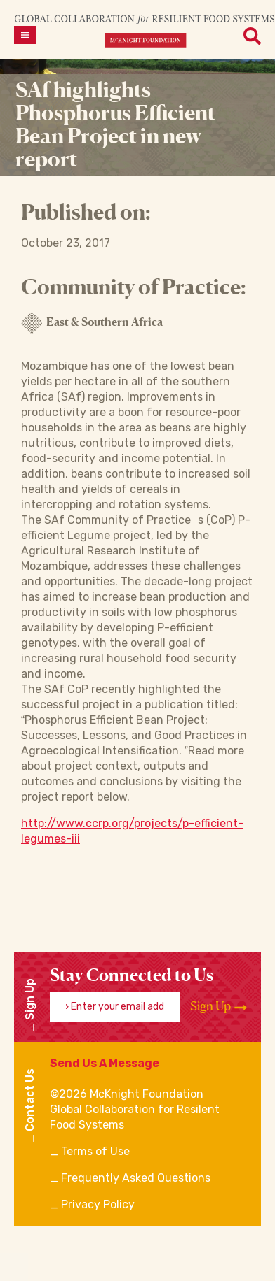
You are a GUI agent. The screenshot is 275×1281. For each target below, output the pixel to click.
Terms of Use (95, 1151)
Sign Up (218, 1006)
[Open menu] (25, 35)
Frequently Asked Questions (135, 1178)
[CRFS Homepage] (144, 30)
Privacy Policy (98, 1204)
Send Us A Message (104, 1063)
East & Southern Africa (92, 323)
